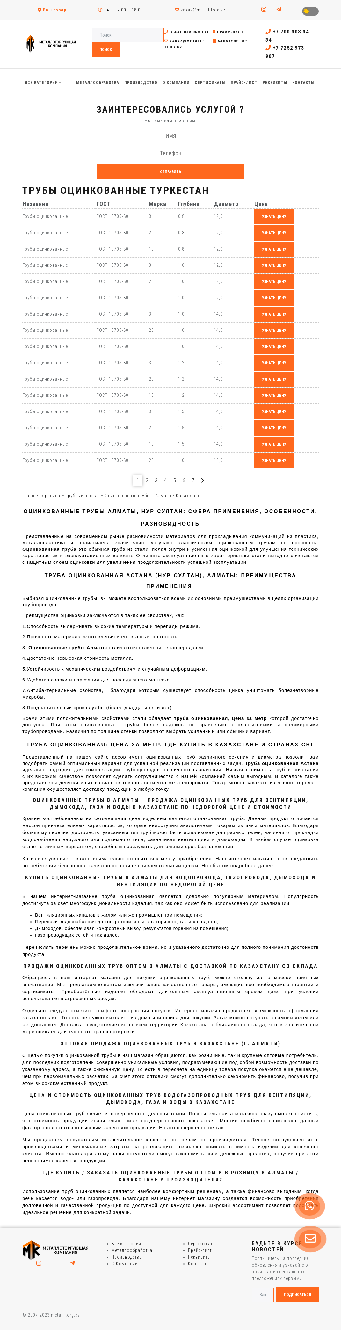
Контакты (198, 1263)
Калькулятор (230, 41)
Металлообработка (132, 1250)
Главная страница (41, 495)
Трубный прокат (82, 495)
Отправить (170, 172)
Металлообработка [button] (97, 82)
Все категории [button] (41, 82)
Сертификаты (202, 1243)
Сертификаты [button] (210, 82)
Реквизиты (199, 1257)
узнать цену (274, 216)
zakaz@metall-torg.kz (200, 9)
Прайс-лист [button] (244, 82)
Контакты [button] (303, 82)
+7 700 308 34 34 (287, 35)
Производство (127, 1257)
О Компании (125, 1263)
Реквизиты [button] (275, 82)
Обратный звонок (186, 32)
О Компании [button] (176, 82)
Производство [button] (140, 82)
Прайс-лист (228, 32)
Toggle (310, 11)
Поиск (105, 49)
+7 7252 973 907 (284, 52)
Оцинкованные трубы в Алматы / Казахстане (152, 495)
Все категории (126, 1243)
